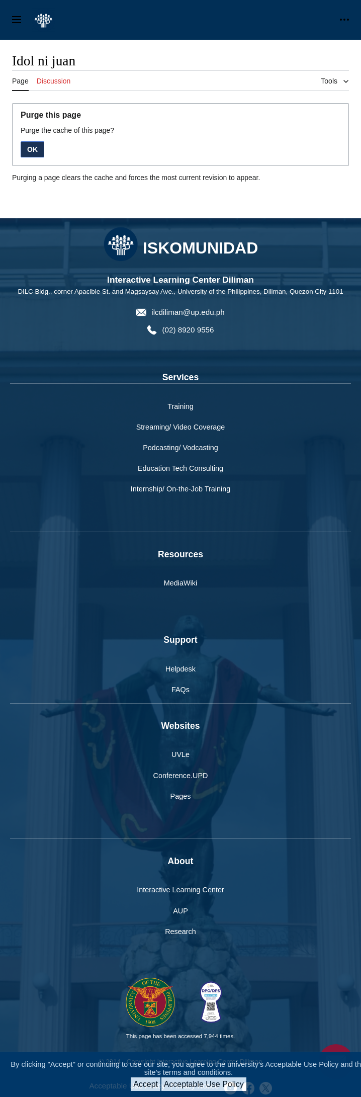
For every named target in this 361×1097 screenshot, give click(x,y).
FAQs (180, 690)
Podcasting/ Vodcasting (180, 448)
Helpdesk (180, 669)
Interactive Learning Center (180, 890)
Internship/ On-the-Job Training (180, 489)
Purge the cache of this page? (67, 130)
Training (180, 406)
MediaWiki (180, 583)
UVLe (180, 754)
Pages (180, 796)
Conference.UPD (180, 776)
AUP (180, 911)
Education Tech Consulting (180, 468)
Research (180, 931)
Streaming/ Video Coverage (180, 427)
